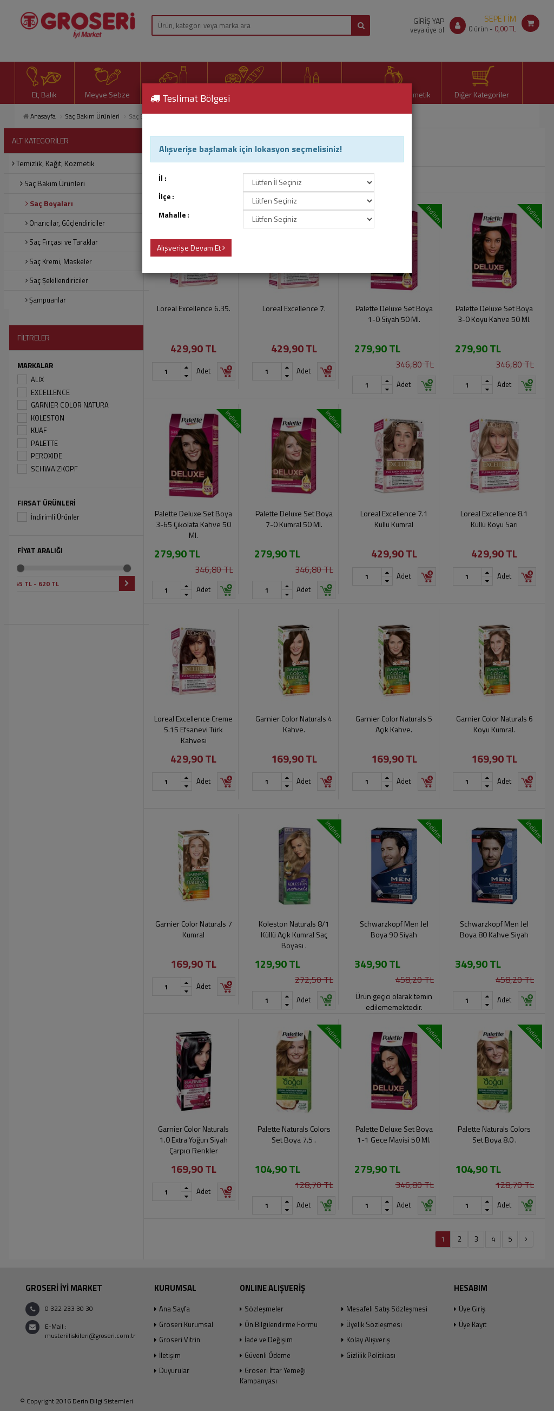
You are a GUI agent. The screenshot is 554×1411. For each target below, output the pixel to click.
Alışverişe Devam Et (191, 247)
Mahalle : (174, 215)
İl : (163, 178)
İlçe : (166, 197)
